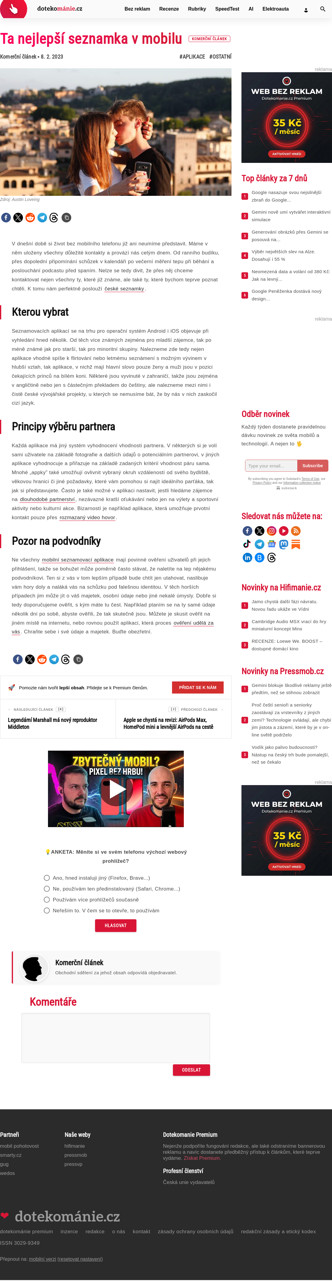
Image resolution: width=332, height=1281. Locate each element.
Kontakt (141, 1232)
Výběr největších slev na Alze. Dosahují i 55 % (283, 255)
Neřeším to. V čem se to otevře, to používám (106, 911)
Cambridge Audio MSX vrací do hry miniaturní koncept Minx (289, 625)
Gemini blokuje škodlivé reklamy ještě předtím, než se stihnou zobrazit (292, 689)
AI (250, 8)
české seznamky (124, 289)
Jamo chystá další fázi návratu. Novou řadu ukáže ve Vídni (285, 605)
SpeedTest (227, 8)
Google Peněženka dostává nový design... (287, 295)
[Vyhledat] (323, 9)
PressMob (76, 1156)
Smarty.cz (10, 1156)
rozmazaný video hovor (87, 517)
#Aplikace (192, 56)
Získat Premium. (202, 1159)
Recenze (169, 8)
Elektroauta (276, 8)
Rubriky (197, 8)
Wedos (7, 1174)
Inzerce (69, 1232)
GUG (4, 1165)
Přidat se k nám (197, 687)
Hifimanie (75, 1147)
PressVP (74, 1165)
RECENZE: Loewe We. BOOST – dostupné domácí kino (287, 645)
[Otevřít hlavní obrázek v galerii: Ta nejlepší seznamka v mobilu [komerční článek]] (115, 132)
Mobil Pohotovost (19, 1147)
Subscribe (312, 465)
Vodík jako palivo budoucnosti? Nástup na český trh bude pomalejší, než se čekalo (290, 755)
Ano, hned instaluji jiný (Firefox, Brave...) (101, 879)
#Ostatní (220, 56)
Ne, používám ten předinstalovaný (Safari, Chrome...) (116, 890)
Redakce (94, 1232)
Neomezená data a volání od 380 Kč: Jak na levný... (291, 275)
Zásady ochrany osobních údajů (196, 1232)
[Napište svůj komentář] (115, 1039)
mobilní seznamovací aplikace (78, 560)
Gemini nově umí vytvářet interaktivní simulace (291, 215)
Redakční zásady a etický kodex (278, 1232)
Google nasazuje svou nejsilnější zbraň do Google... (286, 196)
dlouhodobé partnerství (47, 499)
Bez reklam (137, 8)
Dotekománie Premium (26, 1232)
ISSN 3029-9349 (20, 1244)
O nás (119, 1232)
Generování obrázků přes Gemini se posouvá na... (290, 235)
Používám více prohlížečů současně (96, 901)
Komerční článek (18, 56)
